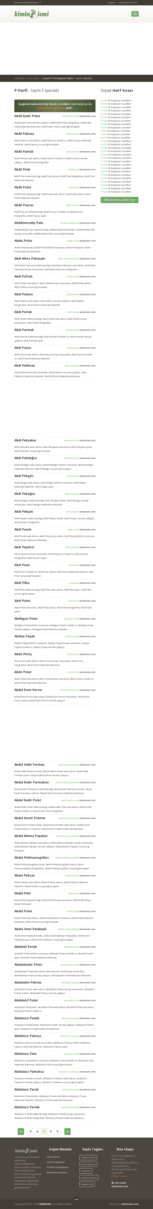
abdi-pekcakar (79, 440)
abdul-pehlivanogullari (75, 857)
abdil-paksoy (80, 133)
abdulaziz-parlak (78, 1107)
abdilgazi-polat (79, 618)
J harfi (104, 137)
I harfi (104, 130)
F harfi (104, 120)
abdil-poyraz (80, 205)
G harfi (104, 124)
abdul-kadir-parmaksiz (75, 782)
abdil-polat (81, 187)
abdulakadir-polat (77, 964)
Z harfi (104, 191)
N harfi (104, 151)
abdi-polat (82, 600)
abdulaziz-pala (79, 1053)
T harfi (104, 174)
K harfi (104, 141)
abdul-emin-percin (77, 689)
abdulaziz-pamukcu (77, 1071)
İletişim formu (120, 1176)
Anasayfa (19, 78)
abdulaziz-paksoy (77, 1035)
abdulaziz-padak (78, 1018)
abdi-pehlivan (80, 365)
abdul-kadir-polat (78, 800)
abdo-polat (81, 672)
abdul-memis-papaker (75, 836)
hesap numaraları (88, 1164)
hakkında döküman (89, 1178)
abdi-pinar (81, 565)
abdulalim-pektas (78, 982)
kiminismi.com (130, 1204)
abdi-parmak (80, 329)
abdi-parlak (81, 312)
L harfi (104, 144)
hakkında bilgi (87, 1184)
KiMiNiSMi (45, 1204)
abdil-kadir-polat (78, 116)
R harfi (104, 164)
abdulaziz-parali (78, 1089)
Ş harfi (104, 171)
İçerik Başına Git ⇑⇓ (128, 2)
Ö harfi (104, 157)
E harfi (104, 117)
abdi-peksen (80, 511)
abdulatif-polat (79, 1000)
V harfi (104, 184)
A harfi (104, 100)
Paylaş (112, 2)
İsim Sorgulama (56, 1162)
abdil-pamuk (80, 151)
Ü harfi (104, 181)
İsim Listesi (34, 78)
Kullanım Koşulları (57, 1172)
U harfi (104, 178)
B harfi (104, 103)
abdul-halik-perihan (77, 764)
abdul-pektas (80, 875)
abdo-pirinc (81, 654)
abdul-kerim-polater (76, 818)
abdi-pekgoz (80, 475)
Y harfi (104, 188)
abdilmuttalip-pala (77, 222)
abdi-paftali (81, 276)
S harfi (104, 168)
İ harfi (104, 134)
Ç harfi (104, 110)
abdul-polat (81, 911)
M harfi (104, 147)
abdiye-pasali (80, 636)
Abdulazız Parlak (88, 1157)
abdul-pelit (81, 893)
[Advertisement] (76, 48)
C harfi (104, 107)
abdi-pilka (82, 582)
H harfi (104, 127)
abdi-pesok (81, 529)
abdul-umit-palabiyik (76, 929)
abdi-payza (81, 347)
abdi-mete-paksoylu (76, 258)
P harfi (104, 161)
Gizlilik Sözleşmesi (57, 1167)
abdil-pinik (81, 169)
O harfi (104, 154)
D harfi (104, 114)
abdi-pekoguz (80, 493)
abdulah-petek (79, 946)
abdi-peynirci (80, 547)
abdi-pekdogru (79, 458)
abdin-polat (81, 240)
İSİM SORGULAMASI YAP (119, 200)
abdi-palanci (80, 294)
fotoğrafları (85, 1171)
